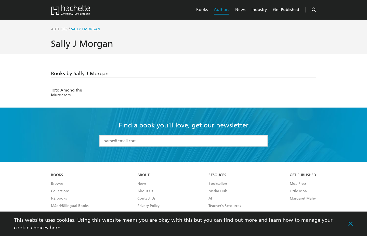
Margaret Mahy (303, 198)
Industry (259, 9)
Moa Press (298, 184)
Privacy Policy (148, 206)
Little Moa (298, 191)
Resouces (217, 175)
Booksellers (217, 184)
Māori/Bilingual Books (69, 206)
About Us (145, 191)
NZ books (59, 198)
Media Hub (217, 191)
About (143, 175)
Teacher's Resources (224, 206)
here (55, 228)
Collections (60, 191)
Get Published (286, 9)
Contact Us (146, 198)
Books (202, 9)
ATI (211, 198)
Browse (57, 184)
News (240, 9)
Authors (221, 9)
